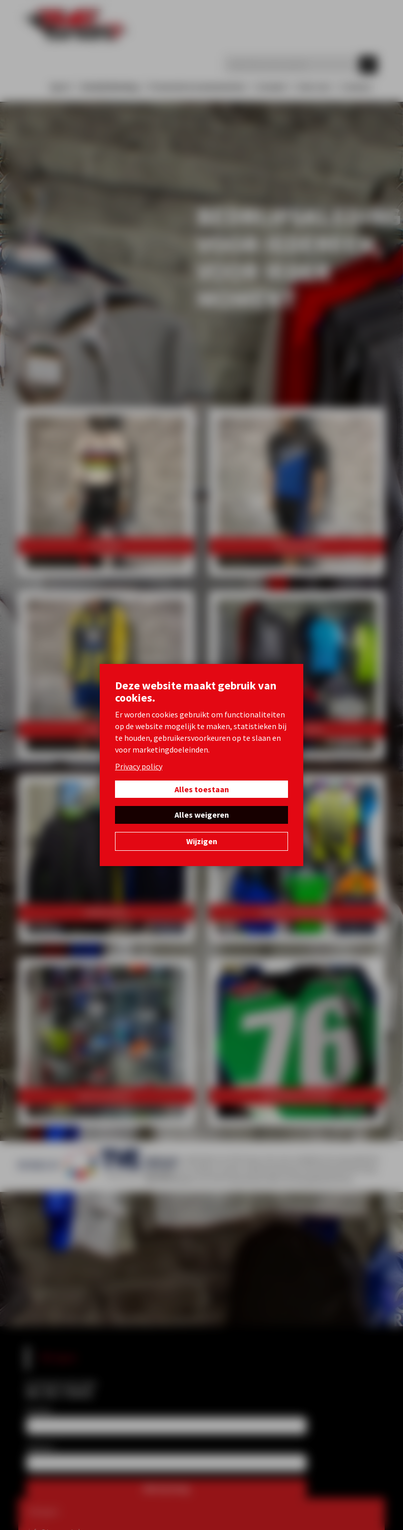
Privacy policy (138, 766)
